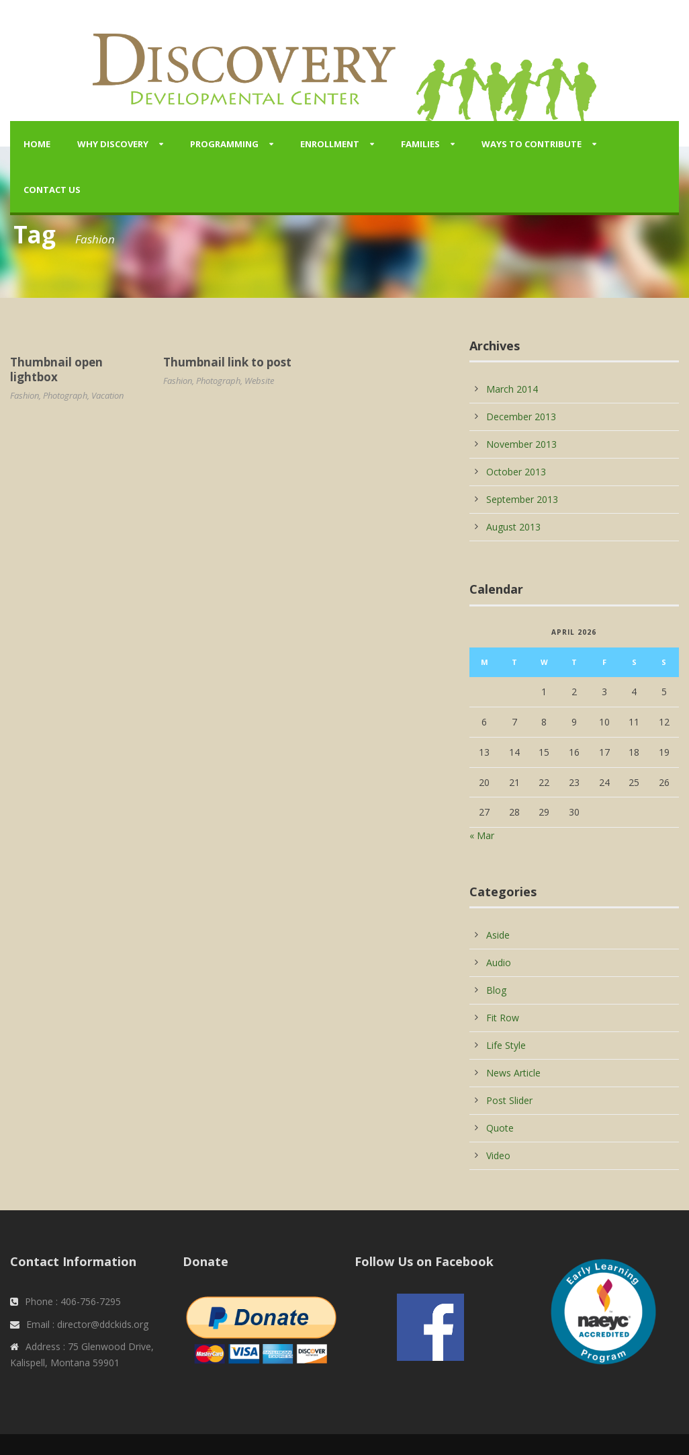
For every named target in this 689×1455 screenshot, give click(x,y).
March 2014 (512, 389)
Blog (496, 990)
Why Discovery (112, 144)
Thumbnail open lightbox (56, 369)
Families (420, 144)
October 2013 (516, 471)
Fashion (24, 395)
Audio (498, 962)
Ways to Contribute (531, 144)
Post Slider (509, 1100)
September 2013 (522, 499)
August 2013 (513, 526)
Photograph (65, 395)
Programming (224, 144)
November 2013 (521, 444)
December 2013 (521, 416)
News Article (513, 1072)
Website (259, 381)
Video (498, 1155)
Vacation (107, 395)
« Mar (481, 835)
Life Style (506, 1045)
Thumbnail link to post (227, 362)
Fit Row (502, 1017)
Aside (498, 935)
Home (37, 144)
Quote (500, 1128)
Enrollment (329, 144)
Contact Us (52, 190)
